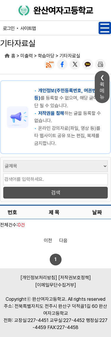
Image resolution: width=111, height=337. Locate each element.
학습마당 (46, 56)
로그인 (9, 28)
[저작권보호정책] (74, 277)
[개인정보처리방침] (38, 277)
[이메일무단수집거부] (55, 285)
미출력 (26, 56)
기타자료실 (69, 56)
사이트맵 (28, 28)
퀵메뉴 (102, 90)
